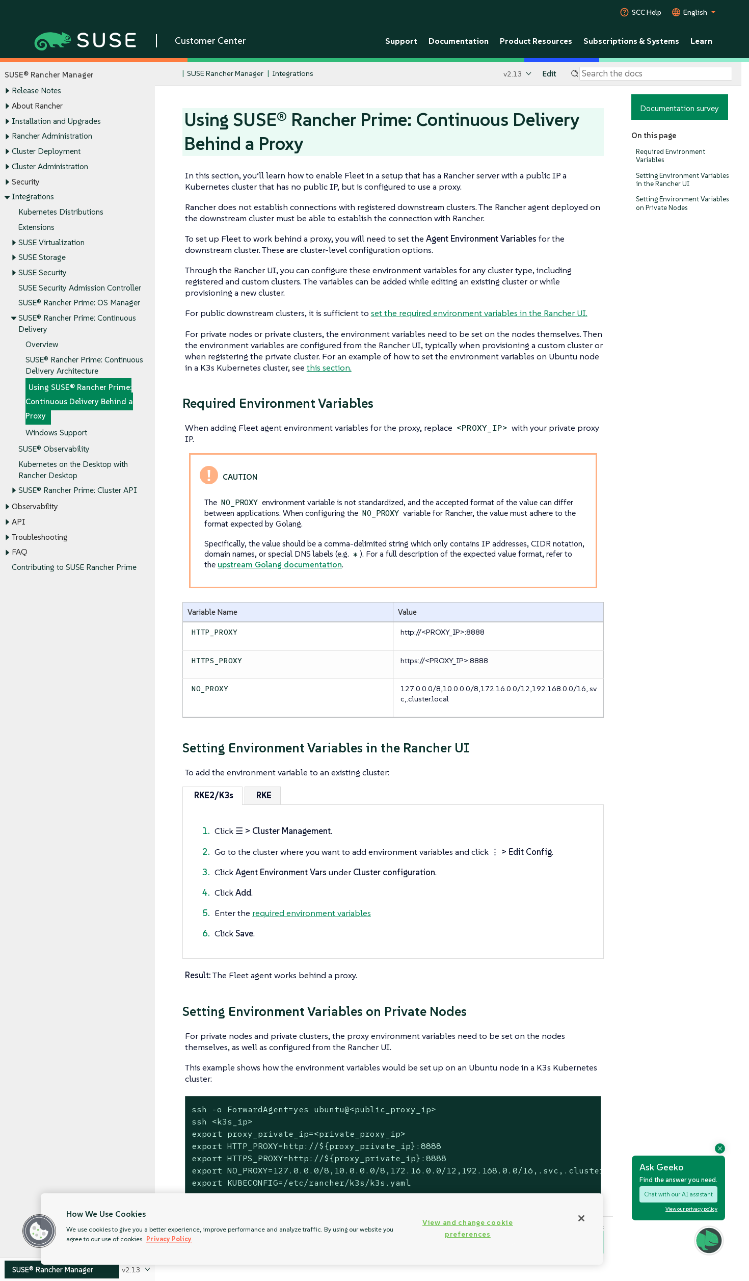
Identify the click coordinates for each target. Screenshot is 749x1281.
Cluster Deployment (46, 151)
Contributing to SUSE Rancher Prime (74, 567)
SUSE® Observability (54, 449)
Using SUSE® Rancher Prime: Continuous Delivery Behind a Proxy (79, 402)
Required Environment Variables (670, 155)
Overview (41, 344)
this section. (329, 367)
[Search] (655, 74)
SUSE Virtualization (51, 242)
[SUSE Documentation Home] (173, 74)
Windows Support (56, 432)
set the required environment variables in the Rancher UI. (479, 313)
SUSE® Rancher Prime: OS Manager (79, 303)
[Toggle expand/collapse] (7, 91)
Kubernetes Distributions (60, 212)
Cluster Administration (50, 166)
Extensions (36, 227)
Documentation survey (679, 108)
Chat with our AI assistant (678, 1194)
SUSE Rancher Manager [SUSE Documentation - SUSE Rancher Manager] (225, 74)
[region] (322, 1229)
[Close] (581, 1218)
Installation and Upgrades (56, 121)
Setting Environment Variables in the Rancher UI (682, 179)
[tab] (212, 795)
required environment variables (311, 913)
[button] (709, 1240)
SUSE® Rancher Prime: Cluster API (77, 490)
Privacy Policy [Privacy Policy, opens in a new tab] (169, 1239)
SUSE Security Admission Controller (79, 288)
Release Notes (36, 91)
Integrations (33, 197)
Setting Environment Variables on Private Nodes (682, 203)
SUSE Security (42, 272)
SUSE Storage (42, 258)
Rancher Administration (52, 136)
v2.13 (512, 74)
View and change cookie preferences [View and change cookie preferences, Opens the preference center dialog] (467, 1228)
